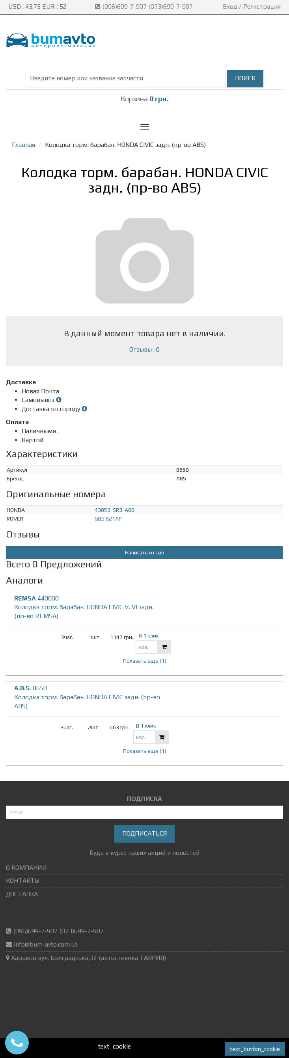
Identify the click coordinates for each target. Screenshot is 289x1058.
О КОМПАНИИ (26, 867)
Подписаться (144, 833)
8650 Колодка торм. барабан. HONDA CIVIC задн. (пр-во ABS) (87, 697)
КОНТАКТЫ (22, 880)
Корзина (145, 98)
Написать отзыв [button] (144, 552)
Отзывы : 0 (144, 349)
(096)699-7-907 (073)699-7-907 (144, 6)
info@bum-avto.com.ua (46, 944)
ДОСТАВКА (22, 894)
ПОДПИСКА (144, 798)
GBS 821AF (108, 518)
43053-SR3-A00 (114, 510)
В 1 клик (149, 635)
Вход (230, 6)
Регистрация (262, 6)
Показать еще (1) (144, 661)
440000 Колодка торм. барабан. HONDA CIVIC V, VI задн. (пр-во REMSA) (83, 607)
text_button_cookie (255, 1049)
